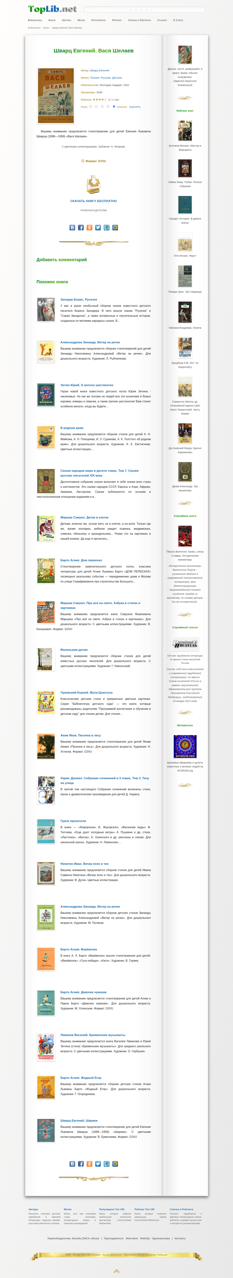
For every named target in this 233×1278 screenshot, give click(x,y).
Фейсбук (145, 1238)
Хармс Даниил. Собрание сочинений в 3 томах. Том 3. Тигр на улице (105, 781)
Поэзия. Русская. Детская (106, 77)
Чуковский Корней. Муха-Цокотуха (86, 692)
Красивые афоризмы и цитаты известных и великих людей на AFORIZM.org (185, 735)
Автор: (85, 70)
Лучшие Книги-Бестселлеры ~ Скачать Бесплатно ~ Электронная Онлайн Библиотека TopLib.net (120, 1254)
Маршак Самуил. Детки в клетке (85, 517)
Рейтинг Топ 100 (144, 1209)
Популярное (98, 20)
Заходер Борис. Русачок (79, 299)
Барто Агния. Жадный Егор (81, 1078)
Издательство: (90, 85)
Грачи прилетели (73, 821)
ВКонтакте (132, 1238)
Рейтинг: (87, 99)
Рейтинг (117, 20)
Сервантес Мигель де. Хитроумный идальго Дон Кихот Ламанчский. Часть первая (185, 396)
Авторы (66, 20)
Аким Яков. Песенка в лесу (81, 735)
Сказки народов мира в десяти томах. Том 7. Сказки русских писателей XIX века (100, 473)
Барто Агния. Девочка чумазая (84, 992)
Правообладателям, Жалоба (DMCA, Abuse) (73, 1238)
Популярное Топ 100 (111, 1209)
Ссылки (162, 20)
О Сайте (178, 20)
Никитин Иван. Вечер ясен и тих (85, 863)
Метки (81, 20)
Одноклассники (161, 1238)
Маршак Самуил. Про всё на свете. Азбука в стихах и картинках (100, 605)
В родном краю (72, 428)
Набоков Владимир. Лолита (185, 320)
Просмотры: (88, 92)
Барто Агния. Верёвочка (79, 949)
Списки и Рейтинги (139, 20)
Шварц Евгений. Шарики (79, 1120)
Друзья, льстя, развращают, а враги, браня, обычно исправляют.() (185, 76)
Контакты (179, 1238)
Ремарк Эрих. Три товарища (185, 285)
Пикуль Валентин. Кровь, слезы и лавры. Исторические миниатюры (185, 538)
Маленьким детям (74, 649)
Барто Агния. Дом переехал (81, 560)
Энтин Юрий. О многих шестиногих (87, 385)
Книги (52, 20)
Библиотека (35, 20)
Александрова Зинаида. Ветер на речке (90, 342)
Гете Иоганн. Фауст (185, 250)
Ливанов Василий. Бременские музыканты (93, 1035)
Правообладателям (94, 210)
